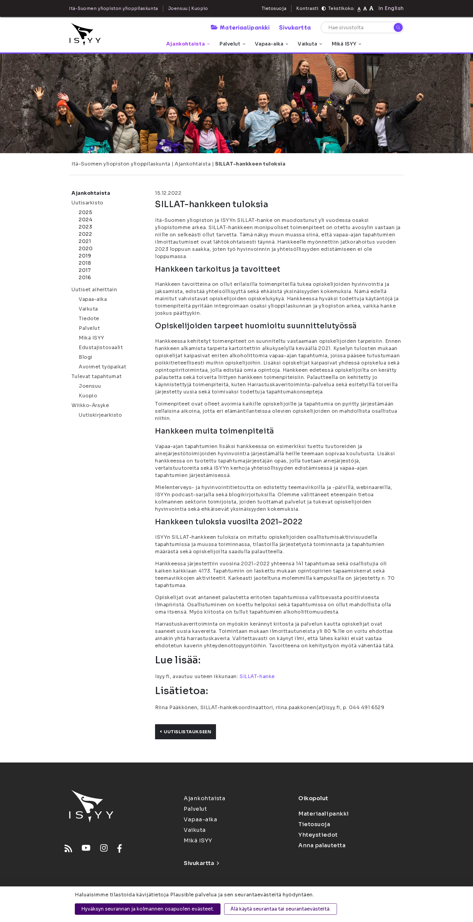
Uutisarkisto (87, 203)
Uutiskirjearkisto (100, 415)
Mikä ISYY (346, 44)
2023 (85, 227)
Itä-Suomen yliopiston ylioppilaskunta (120, 164)
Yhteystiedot (318, 835)
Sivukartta (295, 27)
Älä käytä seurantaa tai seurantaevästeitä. (280, 909)
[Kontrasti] (324, 8)
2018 (85, 263)
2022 (85, 234)
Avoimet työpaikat (102, 367)
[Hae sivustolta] (362, 27)
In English (391, 8)
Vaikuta (310, 44)
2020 (86, 248)
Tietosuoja (274, 8)
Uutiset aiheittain (94, 289)
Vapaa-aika (271, 44)
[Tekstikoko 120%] (371, 8)
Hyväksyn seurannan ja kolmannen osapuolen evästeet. (147, 909)
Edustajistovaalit (101, 347)
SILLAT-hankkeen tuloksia (250, 164)
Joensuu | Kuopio (188, 8)
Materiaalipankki (240, 27)
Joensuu (90, 386)
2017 (85, 270)
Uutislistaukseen (185, 731)
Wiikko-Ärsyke (90, 405)
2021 (85, 241)
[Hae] (398, 27)
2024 (85, 219)
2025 (85, 212)
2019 (85, 256)
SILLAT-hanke (257, 676)
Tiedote (89, 318)
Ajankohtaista (188, 44)
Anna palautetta (321, 845)
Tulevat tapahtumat (96, 376)
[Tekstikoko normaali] (359, 8)
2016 (85, 277)
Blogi (86, 357)
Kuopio (88, 396)
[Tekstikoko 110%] (365, 8)
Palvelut (232, 44)
